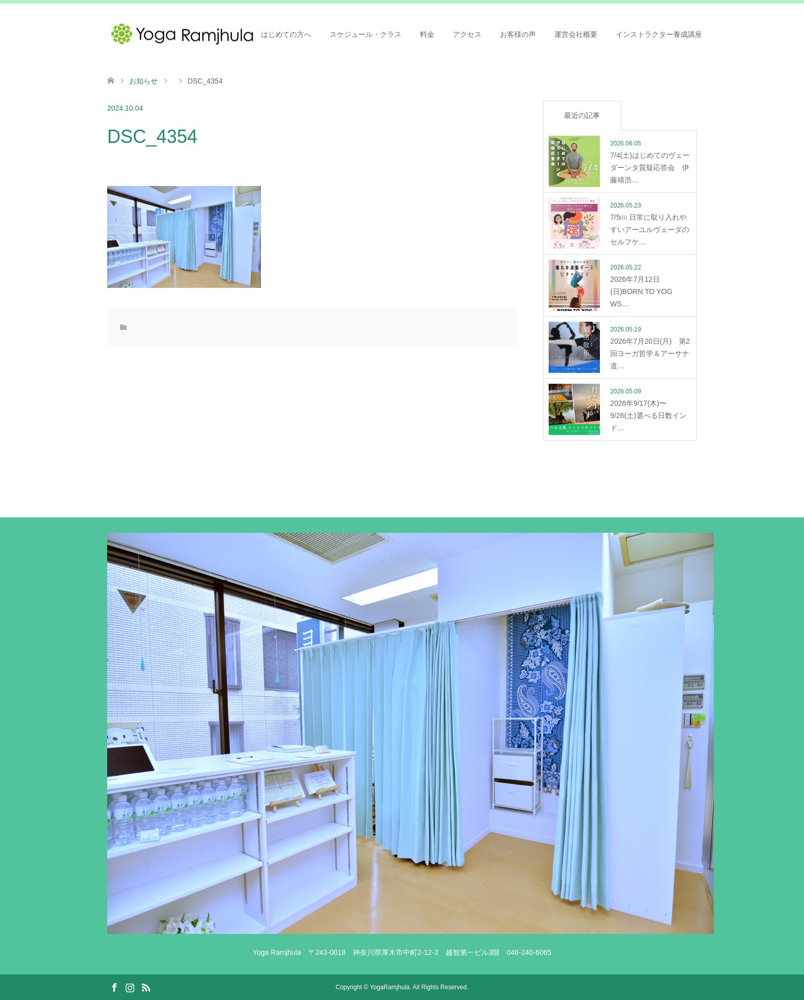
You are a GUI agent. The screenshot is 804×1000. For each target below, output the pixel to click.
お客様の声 (518, 34)
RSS (145, 987)
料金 (427, 34)
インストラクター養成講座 (659, 34)
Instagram (130, 987)
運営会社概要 (575, 34)
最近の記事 (582, 115)
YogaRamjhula (390, 987)
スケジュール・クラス (365, 34)
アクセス (467, 34)
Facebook (114, 987)
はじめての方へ (286, 34)
